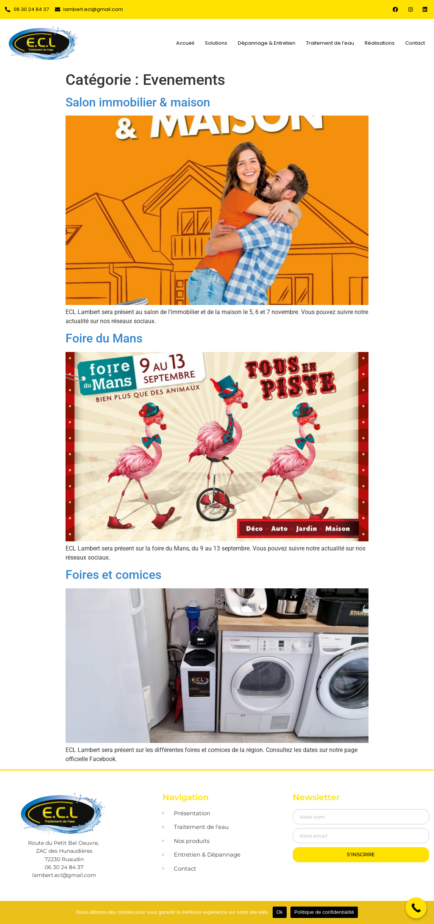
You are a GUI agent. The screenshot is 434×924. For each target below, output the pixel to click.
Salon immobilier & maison (138, 102)
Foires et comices (113, 575)
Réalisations (380, 43)
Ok (279, 912)
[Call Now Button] (416, 907)
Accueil (185, 43)
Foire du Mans (104, 338)
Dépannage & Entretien (266, 43)
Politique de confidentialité (324, 912)
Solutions (216, 43)
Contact (415, 43)
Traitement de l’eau (330, 43)
